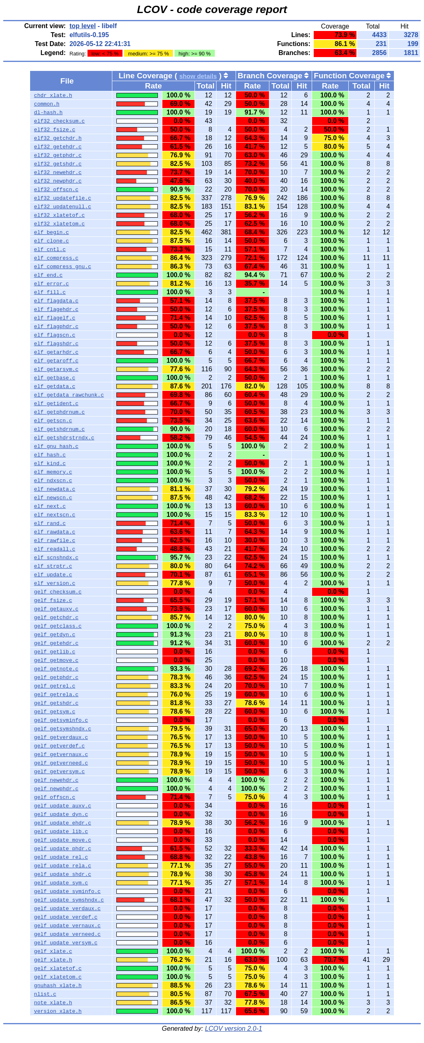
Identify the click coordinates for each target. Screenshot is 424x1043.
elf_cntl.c (50, 249)
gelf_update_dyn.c (61, 814)
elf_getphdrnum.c (59, 412)
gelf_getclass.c (58, 626)
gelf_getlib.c (54, 651)
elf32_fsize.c (54, 129)
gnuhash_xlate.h (58, 985)
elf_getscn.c (53, 420)
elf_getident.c (56, 403)
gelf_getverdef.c (59, 746)
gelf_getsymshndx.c (62, 728)
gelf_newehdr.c (56, 780)
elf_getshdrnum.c (59, 429)
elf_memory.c (53, 472)
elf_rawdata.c (54, 532)
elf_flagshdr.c (56, 343)
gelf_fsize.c (53, 600)
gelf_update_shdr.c (62, 874)
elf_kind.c (50, 463)
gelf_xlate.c (53, 951)
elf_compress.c (56, 258)
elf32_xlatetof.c (59, 215)
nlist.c (45, 994)
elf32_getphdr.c (58, 155)
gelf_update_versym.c (66, 942)
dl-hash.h (48, 112)
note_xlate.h (53, 1002)
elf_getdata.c (54, 386)
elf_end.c (48, 275)
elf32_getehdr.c (58, 146)
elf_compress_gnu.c (62, 266)
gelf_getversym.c (59, 771)
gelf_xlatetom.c (58, 977)
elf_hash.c (50, 455)
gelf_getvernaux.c (61, 754)
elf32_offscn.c (56, 189)
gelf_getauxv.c (56, 609)
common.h (46, 104)
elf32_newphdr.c (58, 181)
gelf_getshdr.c (56, 703)
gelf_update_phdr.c (62, 848)
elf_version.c (54, 583)
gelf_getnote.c (56, 669)
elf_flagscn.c (54, 335)
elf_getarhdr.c (56, 352)
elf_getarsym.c (56, 369)
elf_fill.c (50, 292)
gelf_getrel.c (54, 686)
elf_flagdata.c (56, 300)
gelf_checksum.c (58, 591)
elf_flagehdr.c (56, 309)
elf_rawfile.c (54, 540)
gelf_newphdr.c (56, 788)
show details (198, 76)
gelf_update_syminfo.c (67, 891)
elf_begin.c (51, 232)
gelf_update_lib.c (61, 831)
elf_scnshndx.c (56, 557)
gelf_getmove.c (56, 660)
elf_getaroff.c (56, 360)
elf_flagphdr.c (56, 326)
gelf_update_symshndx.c (69, 900)
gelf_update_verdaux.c (67, 908)
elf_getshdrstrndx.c (64, 437)
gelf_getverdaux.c (61, 737)
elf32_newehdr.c (58, 172)
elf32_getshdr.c (58, 164)
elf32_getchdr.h (58, 138)
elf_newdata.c (54, 489)
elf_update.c (53, 574)
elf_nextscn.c (54, 514)
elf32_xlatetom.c (59, 223)
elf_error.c (51, 283)
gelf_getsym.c (54, 711)
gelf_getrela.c (56, 694)
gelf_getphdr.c (56, 677)
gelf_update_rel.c (61, 857)
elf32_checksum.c (59, 121)
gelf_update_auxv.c (62, 805)
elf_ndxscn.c (53, 480)
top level (83, 25)
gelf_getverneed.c (61, 763)
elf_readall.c (54, 549)
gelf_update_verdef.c (66, 917)
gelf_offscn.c (54, 797)
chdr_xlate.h (53, 95)
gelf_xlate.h (53, 960)
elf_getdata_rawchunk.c (69, 395)
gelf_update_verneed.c (67, 934)
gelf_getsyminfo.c (61, 720)
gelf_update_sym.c (61, 882)
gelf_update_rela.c (62, 865)
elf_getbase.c (54, 377)
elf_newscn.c (53, 497)
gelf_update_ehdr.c (62, 823)
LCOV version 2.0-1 (233, 1028)
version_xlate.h (58, 1011)
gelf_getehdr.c (56, 643)
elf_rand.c (50, 523)
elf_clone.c (51, 241)
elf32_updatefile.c (62, 198)
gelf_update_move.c (62, 840)
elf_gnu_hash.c (56, 446)
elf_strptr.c (53, 566)
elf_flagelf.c (54, 318)
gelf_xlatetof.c (58, 968)
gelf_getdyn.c (54, 634)
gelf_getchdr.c (56, 617)
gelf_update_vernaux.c (67, 925)
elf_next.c (50, 506)
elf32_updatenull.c (62, 206)
